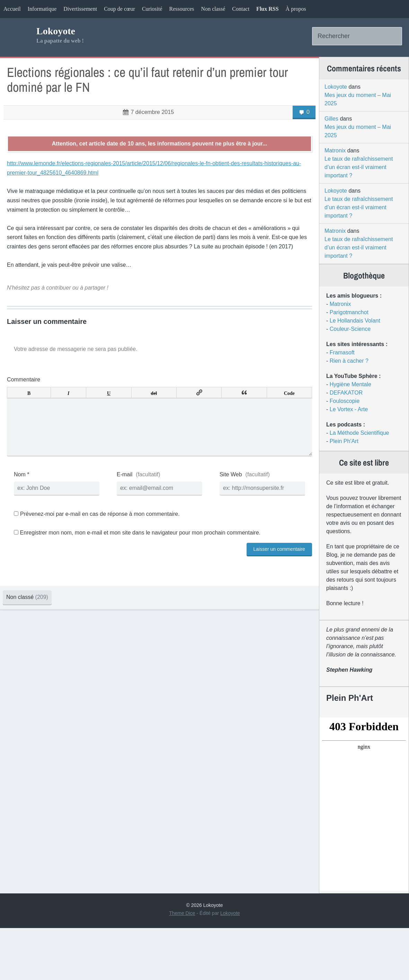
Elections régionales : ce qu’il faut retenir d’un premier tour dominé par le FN (139, 100)
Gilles (319, 134)
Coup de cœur (119, 9)
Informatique (42, 9)
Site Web (219, 520)
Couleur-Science (338, 351)
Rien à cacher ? (337, 383)
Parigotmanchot (337, 335)
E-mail (128, 520)
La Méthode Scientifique (347, 455)
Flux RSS (267, 9)
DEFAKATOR (334, 415)
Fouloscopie (332, 423)
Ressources (181, 9)
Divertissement (80, 9)
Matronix (323, 166)
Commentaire (42, 414)
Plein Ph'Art (332, 464)
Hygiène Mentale (338, 407)
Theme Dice (182, 965)
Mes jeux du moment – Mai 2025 (345, 115)
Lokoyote (61, 39)
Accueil (12, 9)
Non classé (213, 9)
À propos (296, 9)
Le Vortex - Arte (337, 432)
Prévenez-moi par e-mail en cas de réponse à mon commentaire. (116, 560)
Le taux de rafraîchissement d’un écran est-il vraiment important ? (346, 182)
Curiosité (152, 9)
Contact (240, 9)
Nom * (40, 520)
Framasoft (330, 375)
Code (266, 427)
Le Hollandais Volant (343, 343)
